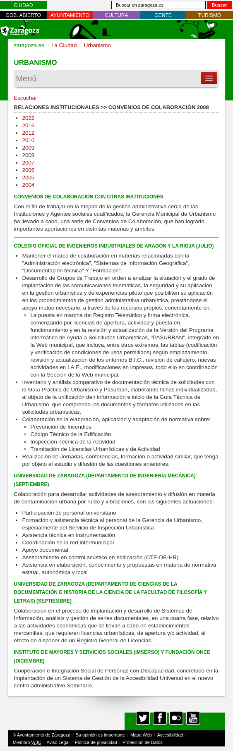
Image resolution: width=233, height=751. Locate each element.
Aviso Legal (57, 742)
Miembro (27, 742)
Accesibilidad (170, 734)
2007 (28, 163)
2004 (28, 185)
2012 (28, 133)
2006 (28, 170)
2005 (28, 177)
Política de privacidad (96, 742)
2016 (28, 125)
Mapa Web (141, 734)
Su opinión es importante (100, 734)
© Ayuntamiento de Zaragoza (41, 734)
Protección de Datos (143, 742)
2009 (28, 148)
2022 (28, 118)
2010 (28, 140)
